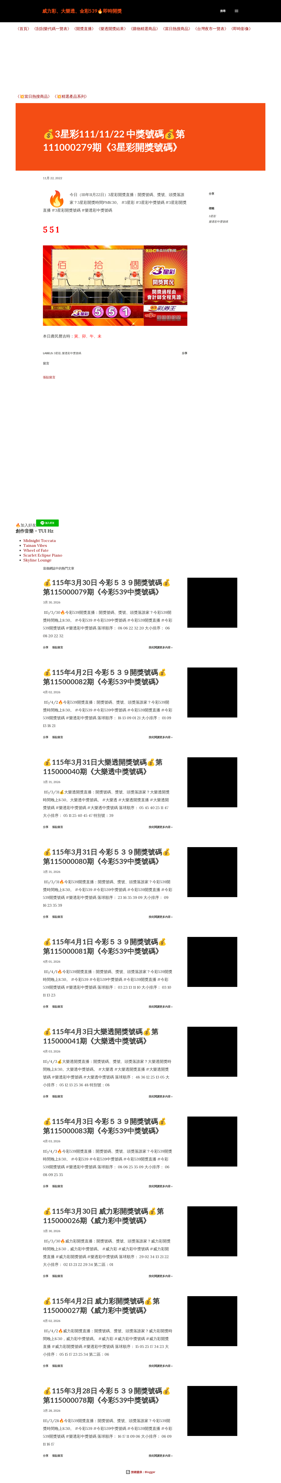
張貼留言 (49, 377)
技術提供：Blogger (140, 1472)
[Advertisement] (133, 62)
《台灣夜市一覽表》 (210, 28)
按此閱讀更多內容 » (161, 647)
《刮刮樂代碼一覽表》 (51, 28)
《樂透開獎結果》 (112, 28)
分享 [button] (211, 193)
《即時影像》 (241, 28)
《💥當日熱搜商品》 (34, 96)
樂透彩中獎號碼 (218, 221)
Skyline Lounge (37, 560)
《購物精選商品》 (144, 28)
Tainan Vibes (35, 545)
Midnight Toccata (39, 540)
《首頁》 (23, 28)
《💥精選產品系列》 (71, 96)
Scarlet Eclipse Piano (42, 555)
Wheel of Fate (36, 550)
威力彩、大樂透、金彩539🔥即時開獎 (82, 11)
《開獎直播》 (84, 28)
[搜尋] (223, 11)
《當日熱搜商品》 (176, 28)
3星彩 (212, 216)
